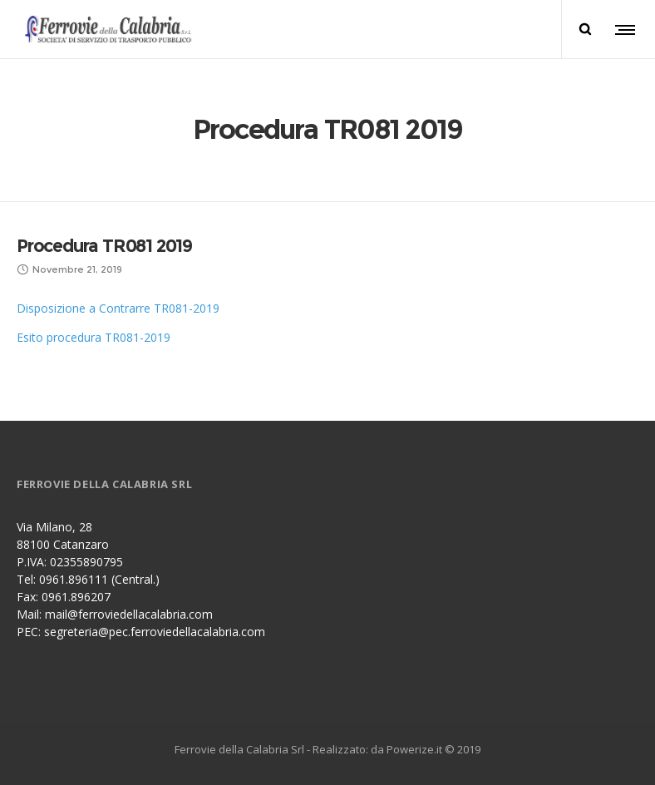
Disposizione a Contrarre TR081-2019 (118, 308)
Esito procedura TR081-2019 (93, 337)
